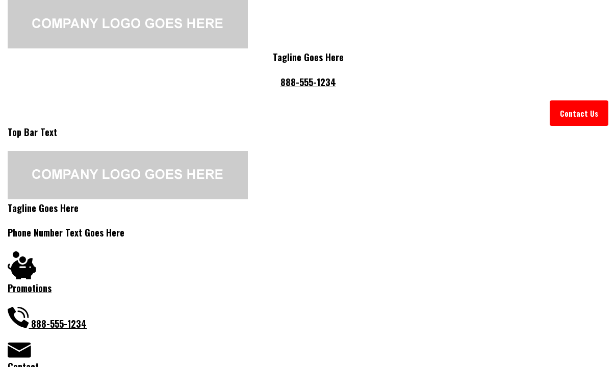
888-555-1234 (308, 82)
